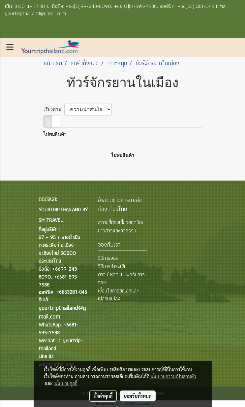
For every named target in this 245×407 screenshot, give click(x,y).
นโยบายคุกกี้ (65, 383)
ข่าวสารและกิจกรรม (117, 230)
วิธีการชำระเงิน (112, 266)
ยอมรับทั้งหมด (138, 396)
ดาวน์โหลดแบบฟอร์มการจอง (121, 278)
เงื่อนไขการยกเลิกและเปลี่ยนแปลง (118, 295)
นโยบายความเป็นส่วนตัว (173, 376)
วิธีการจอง (108, 258)
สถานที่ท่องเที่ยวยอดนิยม (121, 222)
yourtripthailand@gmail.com (62, 312)
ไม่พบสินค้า (55, 134)
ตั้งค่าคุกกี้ (103, 396)
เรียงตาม (54, 109)
